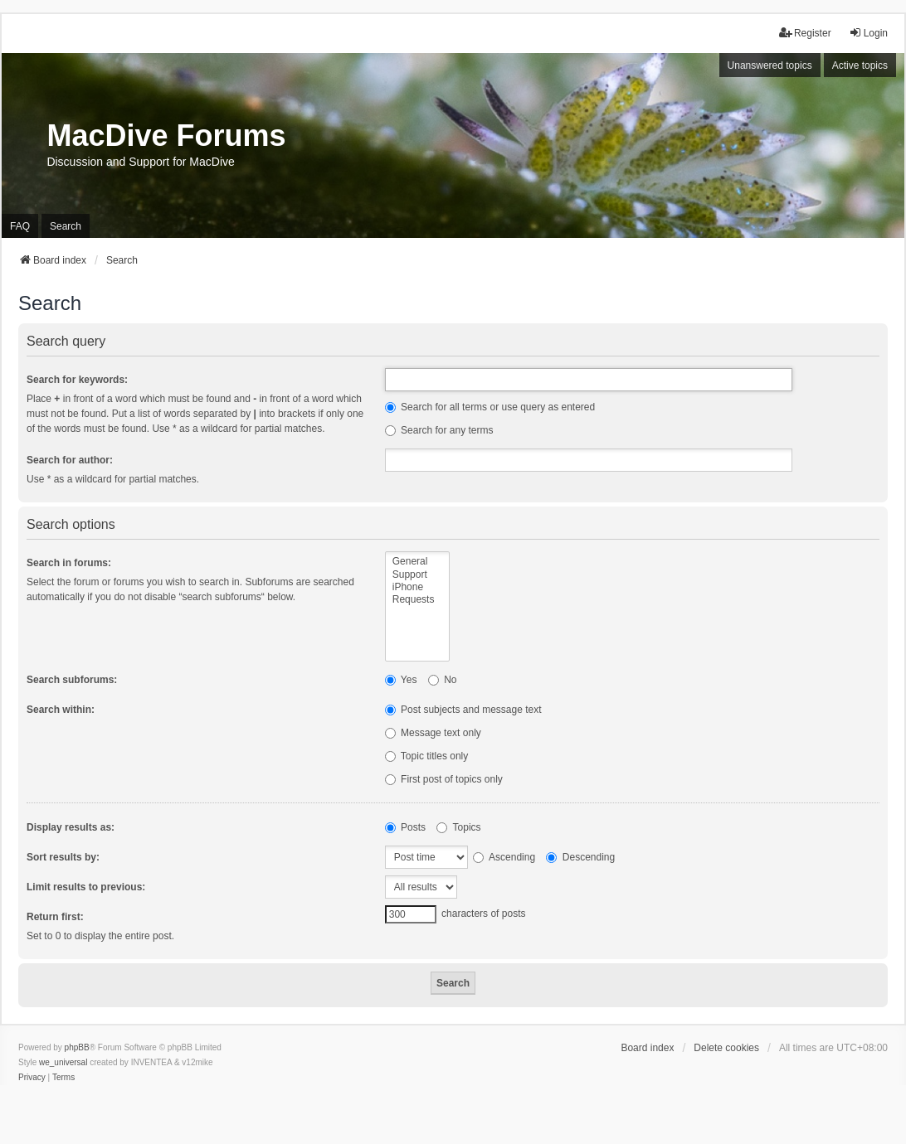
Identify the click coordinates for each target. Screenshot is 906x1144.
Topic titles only (427, 756)
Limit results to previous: (86, 887)
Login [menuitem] (868, 33)
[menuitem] (32, 1077)
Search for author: (70, 460)
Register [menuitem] (805, 33)
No (442, 680)
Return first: (55, 917)
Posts (405, 827)
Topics (458, 827)
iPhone (418, 587)
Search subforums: (72, 680)
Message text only (433, 733)
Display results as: (70, 827)
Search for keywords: (77, 379)
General (418, 561)
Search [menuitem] (65, 226)
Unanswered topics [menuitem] (770, 65)
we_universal (63, 1062)
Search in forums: (69, 563)
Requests (418, 600)
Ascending (504, 857)
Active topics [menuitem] (860, 65)
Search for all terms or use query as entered (490, 407)
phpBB (77, 1047)
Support (418, 575)
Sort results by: (63, 857)
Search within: (61, 709)
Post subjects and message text (463, 709)
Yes (401, 680)
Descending (580, 857)
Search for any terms (439, 430)
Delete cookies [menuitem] (726, 1048)
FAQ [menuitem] (20, 226)
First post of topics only (444, 779)
